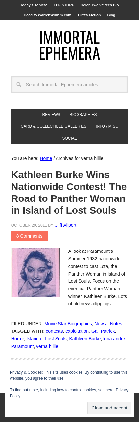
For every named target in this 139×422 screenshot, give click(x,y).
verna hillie (47, 346)
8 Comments (29, 236)
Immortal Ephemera (69, 44)
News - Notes (108, 323)
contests (54, 331)
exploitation (77, 331)
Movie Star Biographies (68, 323)
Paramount (22, 346)
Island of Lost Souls (47, 338)
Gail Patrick (103, 331)
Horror (17, 338)
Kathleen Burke (85, 338)
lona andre (114, 338)
